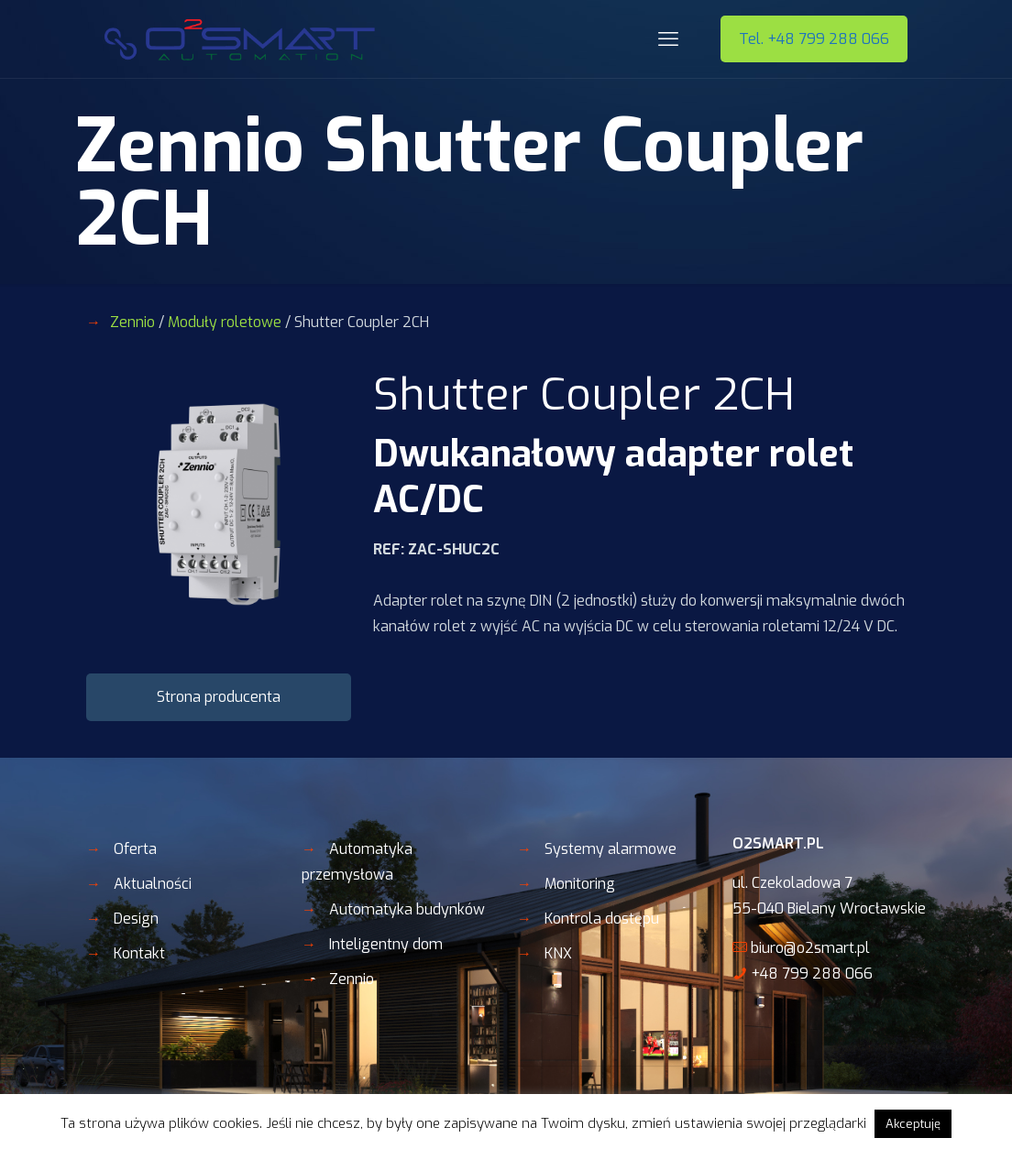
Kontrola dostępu (601, 918)
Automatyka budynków (407, 909)
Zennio (132, 322)
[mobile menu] (668, 39)
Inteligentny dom (386, 944)
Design (136, 918)
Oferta (135, 849)
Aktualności (153, 883)
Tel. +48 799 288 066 (814, 39)
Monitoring (579, 883)
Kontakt (139, 953)
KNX (558, 953)
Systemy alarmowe (610, 849)
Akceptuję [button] (913, 1124)
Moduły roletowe (224, 322)
